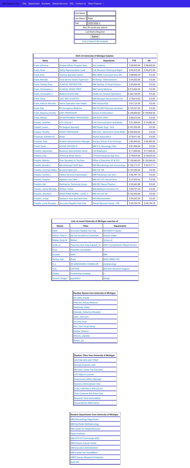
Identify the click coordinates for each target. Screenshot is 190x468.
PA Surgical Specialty (69, 127)
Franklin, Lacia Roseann (45, 203)
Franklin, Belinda (41, 160)
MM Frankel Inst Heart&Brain (84, 452)
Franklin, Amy (40, 156)
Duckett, (56, 254)
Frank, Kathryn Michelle (45, 103)
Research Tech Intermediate (87, 398)
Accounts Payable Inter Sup (83, 231)
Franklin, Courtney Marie (45, 170)
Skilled (73, 240)
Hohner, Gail (58, 259)
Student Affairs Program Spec (73, 65)
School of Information (103, 113)
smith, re (56, 245)
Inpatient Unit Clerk (68, 179)
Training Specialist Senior (71, 75)
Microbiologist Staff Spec (71, 165)
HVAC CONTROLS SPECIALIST (88, 388)
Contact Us (81, 3)
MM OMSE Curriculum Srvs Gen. (108, 75)
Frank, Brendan (41, 79)
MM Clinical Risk (100, 103)
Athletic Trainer (66, 189)
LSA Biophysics (100, 151)
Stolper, (55, 273)
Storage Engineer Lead (84, 365)
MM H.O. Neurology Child (104, 146)
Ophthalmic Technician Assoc (73, 184)
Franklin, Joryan (41, 198)
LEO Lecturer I (66, 122)
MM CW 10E (98, 170)
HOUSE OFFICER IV (68, 146)
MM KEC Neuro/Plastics (104, 184)
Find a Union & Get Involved (95, 41)
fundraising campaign (80, 273)
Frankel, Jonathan (42, 122)
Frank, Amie (39, 70)
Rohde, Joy (79, 340)
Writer (62, 136)
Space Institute (78, 433)
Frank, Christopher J (43, 89)
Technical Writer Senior (70, 156)
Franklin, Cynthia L (42, 175)
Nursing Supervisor (68, 170)
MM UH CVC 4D (100, 194)
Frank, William (40, 117)
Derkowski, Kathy (82, 307)
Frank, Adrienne (41, 65)
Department (34, 3)
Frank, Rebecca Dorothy (45, 113)
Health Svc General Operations (107, 94)
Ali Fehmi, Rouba (81, 298)
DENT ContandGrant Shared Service (120, 245)
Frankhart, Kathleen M (44, 136)
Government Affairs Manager (87, 379)
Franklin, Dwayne (42, 179)
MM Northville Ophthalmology (85, 424)
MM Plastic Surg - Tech (103, 127)
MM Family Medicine (102, 89)
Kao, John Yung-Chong (84, 326)
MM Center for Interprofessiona (85, 429)
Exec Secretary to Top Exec (72, 160)
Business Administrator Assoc (73, 151)
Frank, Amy (39, 75)
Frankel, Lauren (41, 127)
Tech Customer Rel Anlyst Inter (88, 393)
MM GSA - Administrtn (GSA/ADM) (109, 132)
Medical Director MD (69, 94)
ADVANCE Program (112, 231)
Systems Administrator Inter (87, 384)
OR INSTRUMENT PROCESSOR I (74, 117)
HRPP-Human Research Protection (87, 457)
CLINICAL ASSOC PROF (70, 89)
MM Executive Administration (84, 448)
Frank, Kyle (39, 108)
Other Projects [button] (95, 3)
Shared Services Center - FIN (106, 203)
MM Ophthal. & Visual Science (107, 84)
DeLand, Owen (80, 321)
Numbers (46, 3)
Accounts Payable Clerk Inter (72, 203)
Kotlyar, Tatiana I (81, 331)
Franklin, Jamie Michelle (45, 189)
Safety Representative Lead (72, 70)
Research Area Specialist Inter (73, 198)
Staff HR (75, 462)
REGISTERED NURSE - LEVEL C (73, 194)
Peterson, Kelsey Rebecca (86, 302)
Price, (55, 250)
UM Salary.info (10, 3)
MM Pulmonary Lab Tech (104, 175)
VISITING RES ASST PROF (86, 360)
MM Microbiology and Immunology (109, 165)
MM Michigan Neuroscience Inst (108, 98)
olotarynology (109, 264)
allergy (106, 278)
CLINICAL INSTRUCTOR (70, 84)
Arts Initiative (99, 65)
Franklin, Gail (40, 184)
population (75, 278)
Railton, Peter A (59, 235)
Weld (72, 254)
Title (24, 3)
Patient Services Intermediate (73, 175)
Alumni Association (102, 136)
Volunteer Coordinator (80, 250)
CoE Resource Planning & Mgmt (107, 70)
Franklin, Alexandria (43, 151)
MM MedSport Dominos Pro (106, 189)
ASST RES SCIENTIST (69, 98)
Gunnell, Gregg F (60, 278)
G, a (54, 264)
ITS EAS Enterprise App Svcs (106, 156)
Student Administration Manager (74, 141)
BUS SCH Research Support (116, 269)
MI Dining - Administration (105, 79)
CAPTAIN (74, 269)
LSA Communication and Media (107, 122)
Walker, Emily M (59, 240)
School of (107, 240)
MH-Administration (101, 198)
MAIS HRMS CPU (111, 259)
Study (73, 259)
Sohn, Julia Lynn (81, 317)
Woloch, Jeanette (82, 336)
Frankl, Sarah (40, 146)
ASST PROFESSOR (68, 113)
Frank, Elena (39, 98)
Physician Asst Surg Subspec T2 (85, 245)
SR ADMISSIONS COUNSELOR (84, 264)
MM (105, 254)
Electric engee (110, 235)
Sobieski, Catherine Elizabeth (87, 312)
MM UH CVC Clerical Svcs (105, 179)
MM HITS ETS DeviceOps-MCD (85, 438)
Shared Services (60, 3)
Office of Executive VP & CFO (106, 160)
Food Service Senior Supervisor (74, 79)
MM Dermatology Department (85, 419)
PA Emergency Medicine (70, 108)
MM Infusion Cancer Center (83, 443)
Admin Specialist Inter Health (73, 103)
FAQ (71, 3)
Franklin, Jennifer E (43, 194)
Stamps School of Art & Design (107, 141)
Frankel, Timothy (41, 132)
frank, (55, 231)
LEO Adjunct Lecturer (84, 374)
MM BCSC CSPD (100, 117)
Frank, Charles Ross (43, 84)
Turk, (54, 269)
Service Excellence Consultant (84, 235)
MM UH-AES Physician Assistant (108, 108)
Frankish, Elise (40, 141)
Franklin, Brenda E (42, 165)
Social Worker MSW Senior (86, 403)
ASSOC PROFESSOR (68, 132)
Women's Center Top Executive (88, 369)
